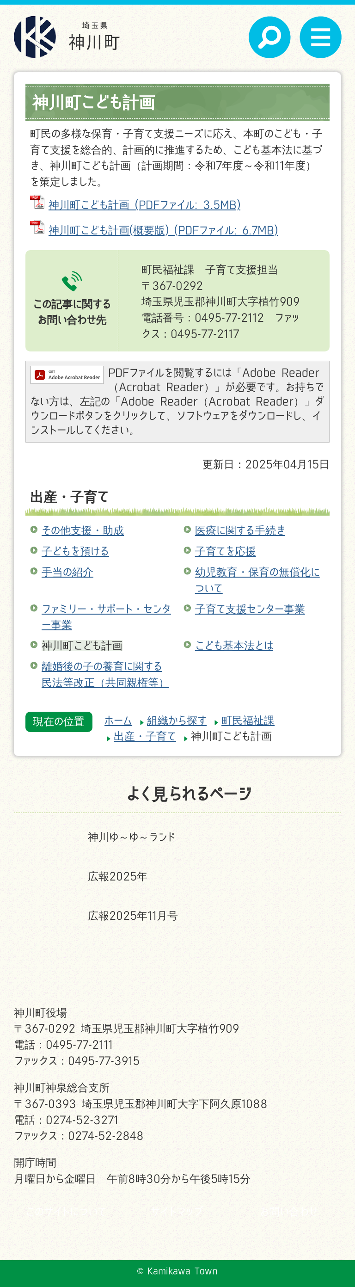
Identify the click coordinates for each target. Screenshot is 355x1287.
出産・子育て (69, 496)
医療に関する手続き (240, 530)
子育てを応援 (225, 551)
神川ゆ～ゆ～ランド (131, 836)
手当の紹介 (67, 572)
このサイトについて (66, 1211)
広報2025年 (117, 876)
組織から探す (177, 720)
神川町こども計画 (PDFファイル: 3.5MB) (144, 204)
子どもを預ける (75, 551)
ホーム (118, 720)
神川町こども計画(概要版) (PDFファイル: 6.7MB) (163, 230)
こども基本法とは (234, 645)
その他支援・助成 (83, 530)
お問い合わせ (289, 1211)
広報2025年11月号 (133, 915)
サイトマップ (177, 1211)
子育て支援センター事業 (250, 608)
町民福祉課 (248, 720)
